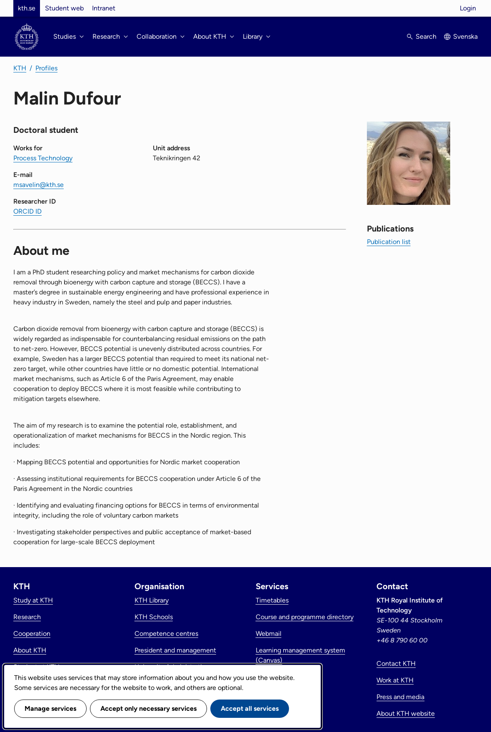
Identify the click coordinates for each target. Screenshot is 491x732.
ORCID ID (27, 211)
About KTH (29, 650)
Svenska (465, 36)
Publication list (389, 242)
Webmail (269, 633)
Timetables (272, 600)
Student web (64, 8)
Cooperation (31, 633)
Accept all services (250, 708)
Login (468, 8)
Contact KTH (396, 663)
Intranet (103, 8)
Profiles (46, 68)
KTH (19, 68)
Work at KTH (395, 680)
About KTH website (405, 713)
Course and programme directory (305, 617)
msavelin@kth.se (38, 185)
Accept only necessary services (148, 708)
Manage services (50, 708)
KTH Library (152, 600)
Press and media (400, 697)
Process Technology (42, 158)
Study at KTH (33, 600)
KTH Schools (154, 617)
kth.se (26, 8)
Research (27, 617)
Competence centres (166, 633)
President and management (175, 650)
